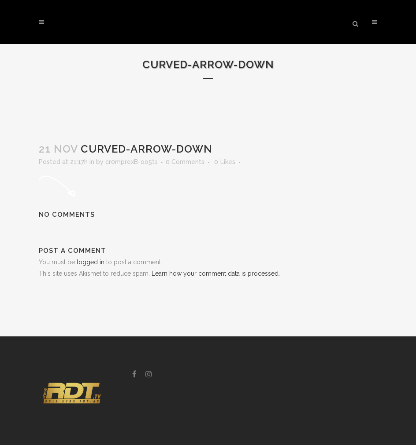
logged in (90, 262)
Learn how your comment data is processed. (216, 273)
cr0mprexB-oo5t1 (131, 161)
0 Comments (185, 161)
